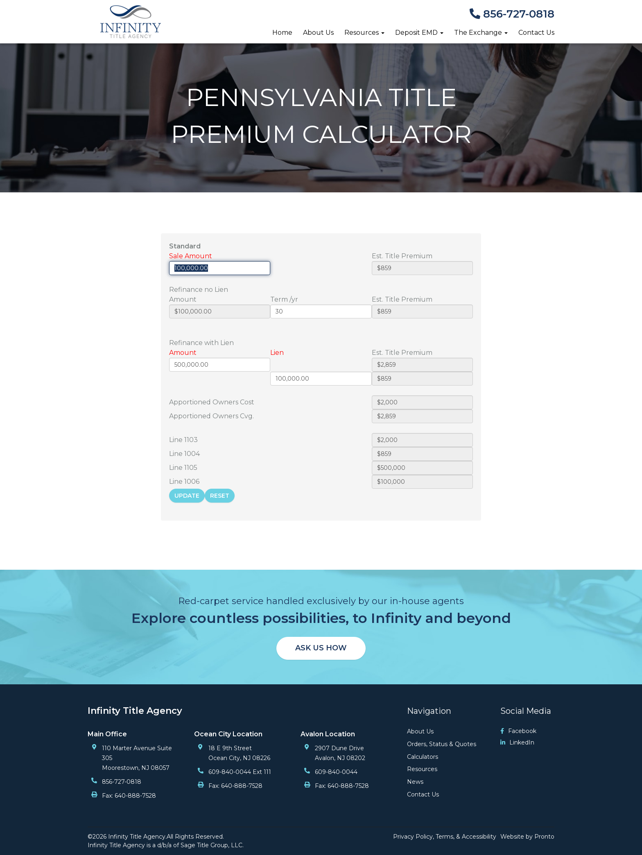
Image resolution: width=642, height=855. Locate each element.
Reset (219, 495)
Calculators (422, 756)
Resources (364, 32)
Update (186, 495)
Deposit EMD (419, 32)
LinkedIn (517, 742)
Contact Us (536, 32)
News (415, 781)
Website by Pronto (527, 836)
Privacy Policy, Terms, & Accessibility (444, 836)
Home (282, 32)
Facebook (518, 731)
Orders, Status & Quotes (441, 744)
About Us (318, 32)
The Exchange (481, 32)
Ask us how (321, 647)
